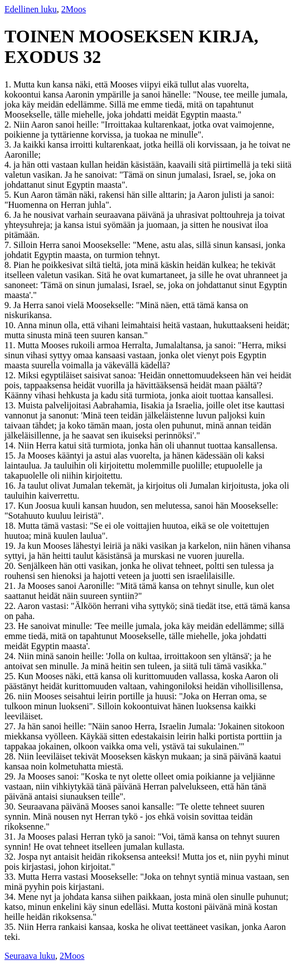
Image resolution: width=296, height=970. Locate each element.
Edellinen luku (30, 9)
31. (11, 836)
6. (8, 215)
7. (8, 245)
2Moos (73, 9)
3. (8, 144)
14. (11, 445)
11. (10, 345)
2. (8, 124)
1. (8, 84)
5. (8, 194)
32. (11, 856)
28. (11, 756)
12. (11, 375)
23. (11, 626)
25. (11, 676)
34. (11, 896)
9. (8, 305)
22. (10, 606)
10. (10, 325)
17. (11, 505)
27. (11, 726)
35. (11, 927)
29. (11, 776)
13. (11, 405)
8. (8, 265)
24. (11, 656)
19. (11, 545)
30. (11, 806)
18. (11, 525)
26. (11, 696)
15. (11, 455)
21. (11, 586)
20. (11, 566)
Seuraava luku (29, 956)
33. (11, 876)
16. (11, 485)
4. (8, 164)
